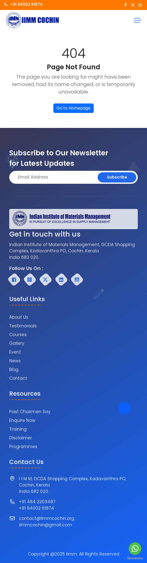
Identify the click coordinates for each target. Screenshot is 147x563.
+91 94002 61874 (23, 4)
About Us (18, 317)
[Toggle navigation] (138, 20)
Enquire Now (22, 420)
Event (15, 352)
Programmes (23, 447)
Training (18, 429)
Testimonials (23, 326)
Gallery (16, 343)
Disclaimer (20, 438)
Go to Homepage (73, 108)
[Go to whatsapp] (135, 548)
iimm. (72, 554)
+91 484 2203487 (37, 502)
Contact (18, 378)
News (15, 361)
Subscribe (117, 177)
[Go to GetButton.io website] (135, 558)
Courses (18, 335)
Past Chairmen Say (30, 412)
